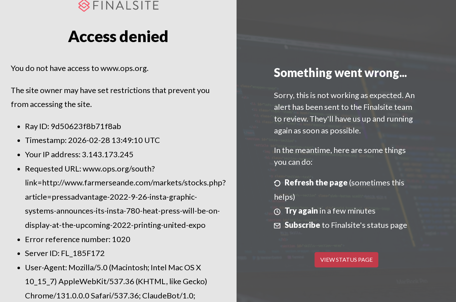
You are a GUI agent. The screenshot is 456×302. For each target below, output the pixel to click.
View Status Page (346, 259)
